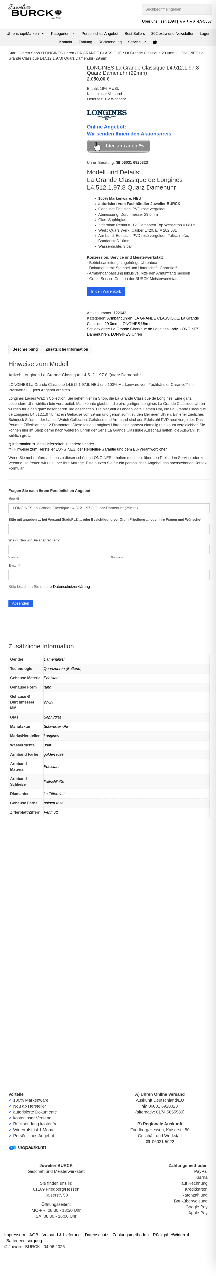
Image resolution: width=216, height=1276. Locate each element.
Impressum (14, 1234)
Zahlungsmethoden (131, 1234)
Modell (13, 499)
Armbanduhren (119, 318)
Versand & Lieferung (61, 1234)
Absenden (20, 603)
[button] (43, 33)
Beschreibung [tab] (25, 349)
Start (12, 53)
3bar (47, 745)
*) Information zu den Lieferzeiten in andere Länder (51, 444)
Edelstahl (51, 678)
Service (139, 42)
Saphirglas (53, 717)
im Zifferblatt (54, 794)
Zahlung (85, 42)
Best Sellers (135, 33)
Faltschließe (54, 782)
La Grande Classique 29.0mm (150, 53)
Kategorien (64, 33)
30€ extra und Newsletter (172, 33)
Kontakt (65, 42)
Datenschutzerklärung (71, 587)
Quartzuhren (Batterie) (62, 669)
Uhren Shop (30, 53)
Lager (204, 33)
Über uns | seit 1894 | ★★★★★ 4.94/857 (177, 21)
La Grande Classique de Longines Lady (144, 329)
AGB (33, 1234)
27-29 (48, 702)
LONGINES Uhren (58, 53)
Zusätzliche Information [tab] (67, 349)
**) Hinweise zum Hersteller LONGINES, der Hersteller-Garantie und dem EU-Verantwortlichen (87, 449)
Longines (51, 736)
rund (47, 687)
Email (14, 565)
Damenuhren (55, 659)
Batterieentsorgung (24, 1240)
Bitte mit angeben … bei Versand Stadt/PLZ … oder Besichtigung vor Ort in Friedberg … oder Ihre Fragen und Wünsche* (104, 519)
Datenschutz (96, 1234)
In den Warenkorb (106, 291)
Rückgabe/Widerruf (171, 1234)
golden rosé (53, 754)
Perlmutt (51, 812)
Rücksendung (110, 42)
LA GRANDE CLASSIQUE (99, 53)
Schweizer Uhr (56, 726)
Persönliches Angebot (100, 33)
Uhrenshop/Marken (27, 33)
